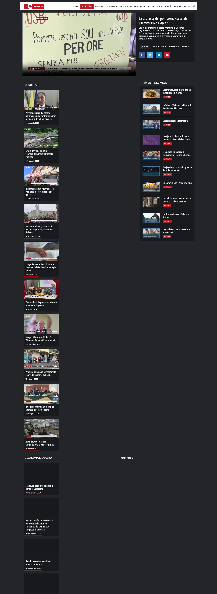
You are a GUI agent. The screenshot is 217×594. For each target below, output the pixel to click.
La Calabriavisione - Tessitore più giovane (176, 231)
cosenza (185, 46)
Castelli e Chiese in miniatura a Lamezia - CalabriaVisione (177, 200)
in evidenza (174, 46)
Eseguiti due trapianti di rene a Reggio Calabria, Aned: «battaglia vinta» (41, 267)
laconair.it (147, 554)
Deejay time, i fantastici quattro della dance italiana (177, 169)
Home (75, 6)
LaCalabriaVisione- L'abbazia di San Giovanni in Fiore (177, 107)
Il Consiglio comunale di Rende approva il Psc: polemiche (40, 408)
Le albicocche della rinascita (175, 120)
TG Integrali (87, 6)
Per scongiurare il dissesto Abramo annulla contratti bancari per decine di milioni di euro (41, 116)
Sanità (167, 6)
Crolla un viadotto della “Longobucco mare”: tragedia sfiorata (39, 154)
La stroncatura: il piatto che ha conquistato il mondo (177, 91)
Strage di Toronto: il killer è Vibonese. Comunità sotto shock (40, 338)
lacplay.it (146, 548)
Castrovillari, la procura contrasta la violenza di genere (41, 304)
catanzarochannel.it (178, 560)
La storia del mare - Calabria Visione (176, 215)
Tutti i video (127, 458)
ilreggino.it (174, 551)
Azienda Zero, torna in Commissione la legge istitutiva (40, 443)
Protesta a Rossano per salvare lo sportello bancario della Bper (41, 373)
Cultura (123, 6)
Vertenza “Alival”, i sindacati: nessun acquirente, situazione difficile (39, 229)
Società (177, 6)
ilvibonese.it (174, 557)
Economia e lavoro (140, 6)
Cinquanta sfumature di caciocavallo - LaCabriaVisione (176, 153)
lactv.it (145, 551)
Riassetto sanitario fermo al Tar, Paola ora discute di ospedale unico (40, 191)
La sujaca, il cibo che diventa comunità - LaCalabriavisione (176, 138)
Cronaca (112, 6)
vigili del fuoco (159, 46)
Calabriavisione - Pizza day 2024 (177, 183)
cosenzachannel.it (177, 554)
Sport (186, 6)
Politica (157, 6)
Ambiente (100, 6)
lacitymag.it (174, 548)
